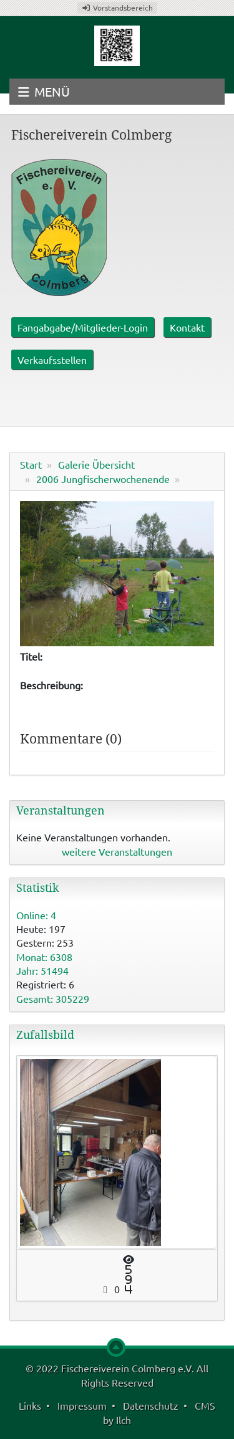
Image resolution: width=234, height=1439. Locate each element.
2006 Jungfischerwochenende (103, 478)
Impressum (82, 1405)
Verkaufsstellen (52, 359)
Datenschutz (150, 1405)
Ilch (123, 1419)
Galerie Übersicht (96, 464)
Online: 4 (36, 915)
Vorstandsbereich (117, 7)
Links (30, 1405)
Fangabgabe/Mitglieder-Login (82, 327)
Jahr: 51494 (42, 970)
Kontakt (187, 327)
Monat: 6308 (44, 956)
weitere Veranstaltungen (117, 851)
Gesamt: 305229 (52, 998)
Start (31, 464)
